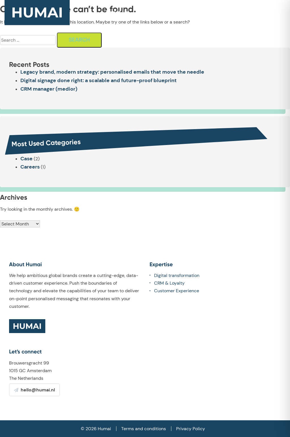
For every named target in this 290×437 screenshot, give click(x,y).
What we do (152, 12)
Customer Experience (176, 291)
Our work (188, 12)
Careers (241, 12)
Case (26, 158)
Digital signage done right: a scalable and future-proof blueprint (99, 80)
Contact (271, 12)
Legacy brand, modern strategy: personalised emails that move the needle (112, 72)
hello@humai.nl (34, 390)
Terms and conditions (143, 429)
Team (215, 12)
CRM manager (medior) (48, 89)
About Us (116, 12)
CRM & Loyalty (169, 283)
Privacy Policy (190, 429)
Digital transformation (176, 275)
